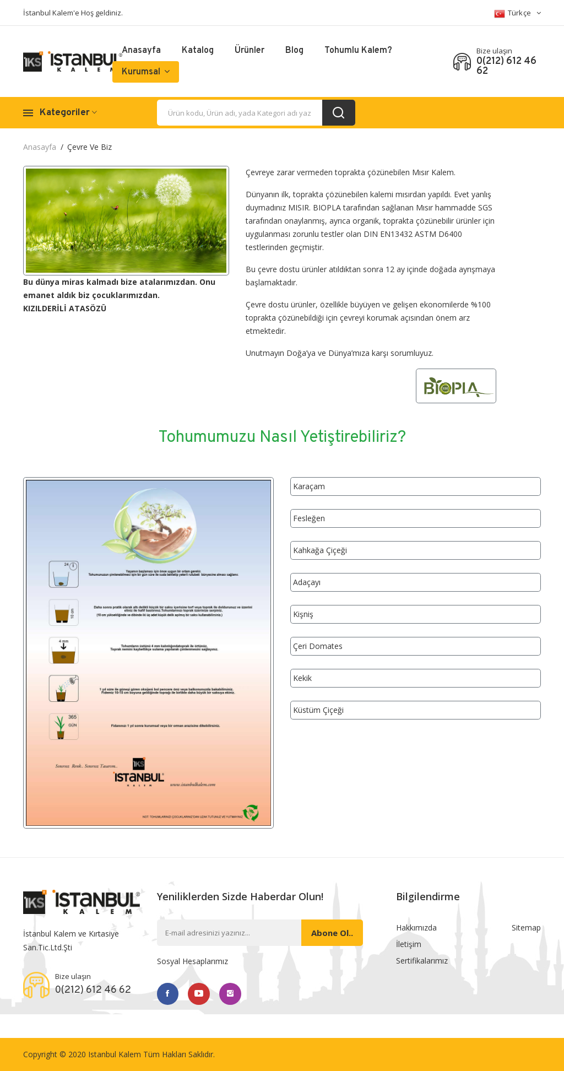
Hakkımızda (416, 927)
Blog (294, 50)
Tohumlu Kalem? (358, 50)
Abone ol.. (332, 932)
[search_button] (338, 113)
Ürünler (249, 50)
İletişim (408, 944)
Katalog (198, 50)
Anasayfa (141, 50)
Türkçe (517, 13)
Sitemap (526, 927)
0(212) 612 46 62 (506, 67)
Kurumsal (146, 72)
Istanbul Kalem (114, 1054)
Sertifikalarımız (422, 960)
